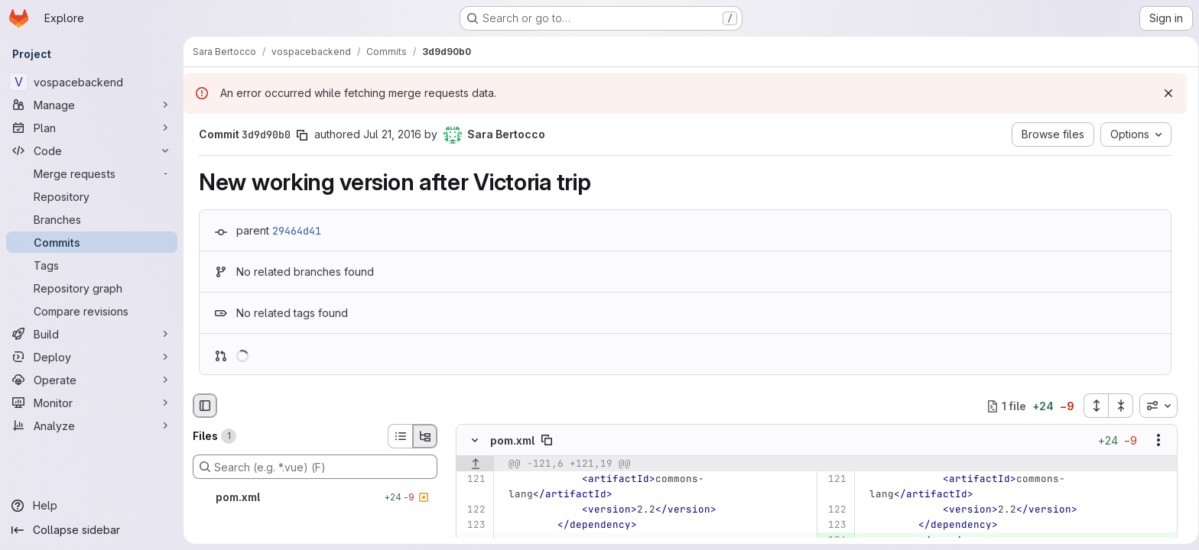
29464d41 (294, 231)
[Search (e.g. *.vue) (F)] (315, 467)
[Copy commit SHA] (300, 135)
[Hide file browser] (205, 405)
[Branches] (91, 219)
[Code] (91, 150)
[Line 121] (473, 479)
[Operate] (91, 379)
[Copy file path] (547, 441)
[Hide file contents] (475, 441)
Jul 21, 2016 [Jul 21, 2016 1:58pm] (390, 134)
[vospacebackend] (91, 81)
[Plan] (91, 127)
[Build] (91, 334)
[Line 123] (473, 525)
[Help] (91, 505)
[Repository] (91, 196)
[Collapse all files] (1115, 405)
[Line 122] (473, 510)
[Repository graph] (91, 288)
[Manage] (91, 104)
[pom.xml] (315, 497)
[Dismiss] (1163, 93)
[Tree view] (425, 436)
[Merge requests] (91, 173)
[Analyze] (91, 425)
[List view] (400, 436)
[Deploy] (91, 356)
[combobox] (1153, 405)
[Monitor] (91, 402)
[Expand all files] (1090, 405)
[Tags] (91, 265)
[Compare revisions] (91, 311)
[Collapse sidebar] (91, 530)
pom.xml (512, 440)
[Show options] (1153, 441)
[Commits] (91, 242)
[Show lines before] (475, 464)
